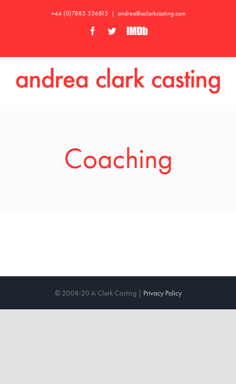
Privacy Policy (162, 285)
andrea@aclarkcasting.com (151, 13)
